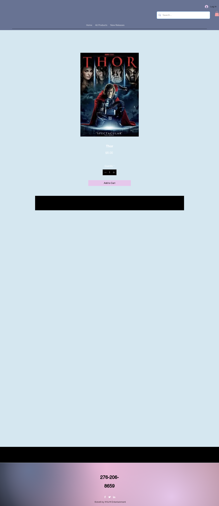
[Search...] (183, 15)
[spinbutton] (109, 172)
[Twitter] (109, 497)
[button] (217, 13)
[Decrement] (105, 172)
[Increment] (114, 172)
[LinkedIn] (114, 497)
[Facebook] (105, 497)
